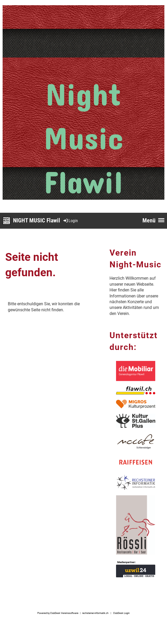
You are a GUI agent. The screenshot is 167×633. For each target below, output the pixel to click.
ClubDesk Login (121, 613)
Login (70, 220)
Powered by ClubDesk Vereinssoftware (57, 613)
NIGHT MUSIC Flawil (36, 220)
